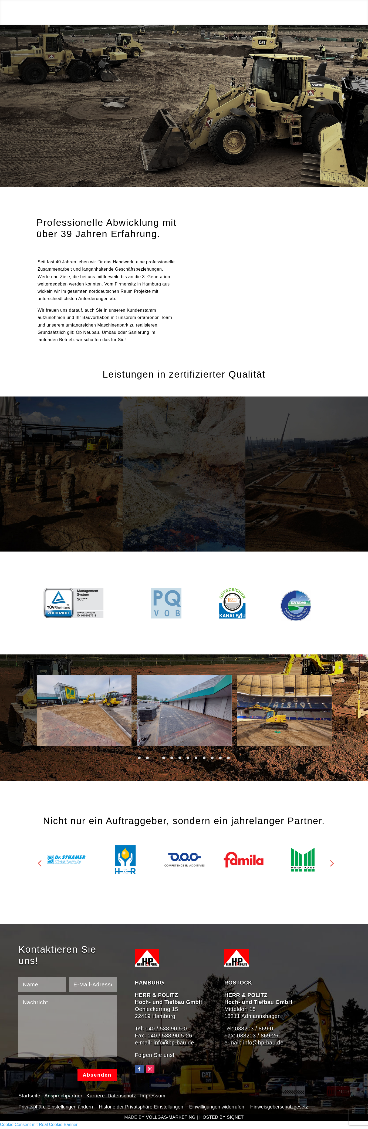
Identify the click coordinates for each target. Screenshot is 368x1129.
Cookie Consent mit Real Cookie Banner (38, 1125)
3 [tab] (155, 758)
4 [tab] (163, 758)
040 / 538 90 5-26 (169, 1036)
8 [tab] (196, 758)
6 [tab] (179, 758)
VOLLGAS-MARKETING (170, 1118)
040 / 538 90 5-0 (166, 1028)
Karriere (95, 1096)
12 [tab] (228, 758)
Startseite (30, 1096)
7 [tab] (188, 758)
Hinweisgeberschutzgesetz (279, 1107)
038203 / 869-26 (257, 1036)
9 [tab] (204, 758)
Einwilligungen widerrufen (216, 1107)
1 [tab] (139, 758)
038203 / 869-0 (254, 1028)
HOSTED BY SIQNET (222, 1118)
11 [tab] (220, 758)
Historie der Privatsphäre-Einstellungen (141, 1107)
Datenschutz (121, 1096)
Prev (38, 859)
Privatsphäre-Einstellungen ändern (55, 1107)
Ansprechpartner (64, 1096)
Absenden (96, 1075)
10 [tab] (212, 758)
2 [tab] (147, 758)
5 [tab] (171, 758)
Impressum (153, 1096)
